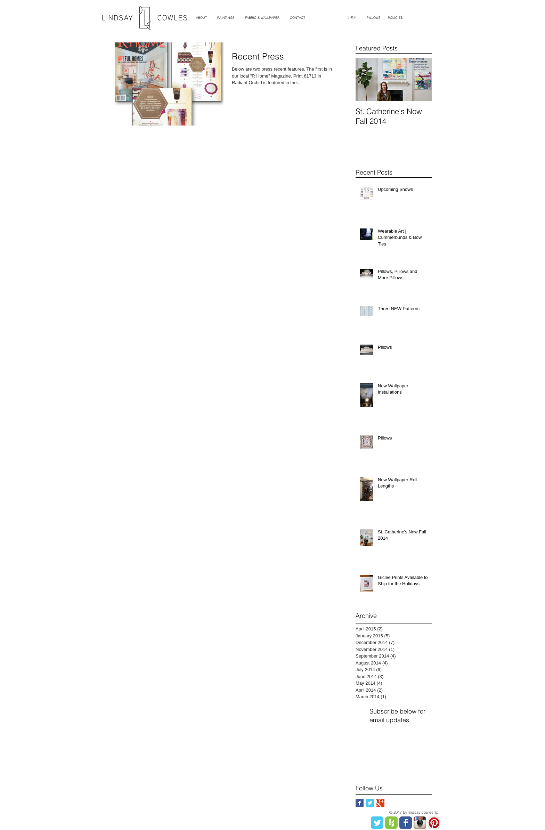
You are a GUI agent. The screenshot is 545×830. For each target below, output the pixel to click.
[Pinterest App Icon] (434, 822)
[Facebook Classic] (405, 822)
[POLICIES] (395, 18)
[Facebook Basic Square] (360, 803)
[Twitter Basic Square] (370, 803)
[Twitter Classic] (377, 822)
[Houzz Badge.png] (391, 822)
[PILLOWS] (373, 18)
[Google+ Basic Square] (380, 803)
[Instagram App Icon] (420, 822)
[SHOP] (352, 17)
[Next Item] (421, 79)
